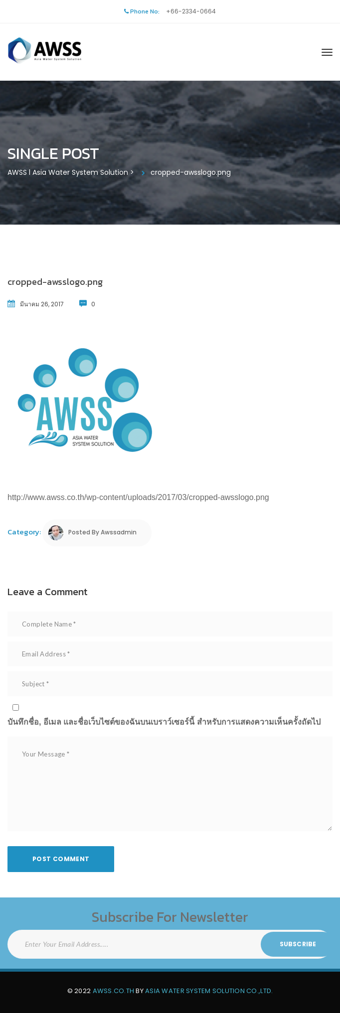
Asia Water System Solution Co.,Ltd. (209, 991)
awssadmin (119, 532)
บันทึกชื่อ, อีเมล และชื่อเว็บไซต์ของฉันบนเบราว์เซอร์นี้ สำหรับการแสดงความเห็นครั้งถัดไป (164, 722)
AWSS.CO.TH (114, 991)
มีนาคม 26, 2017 (42, 304)
